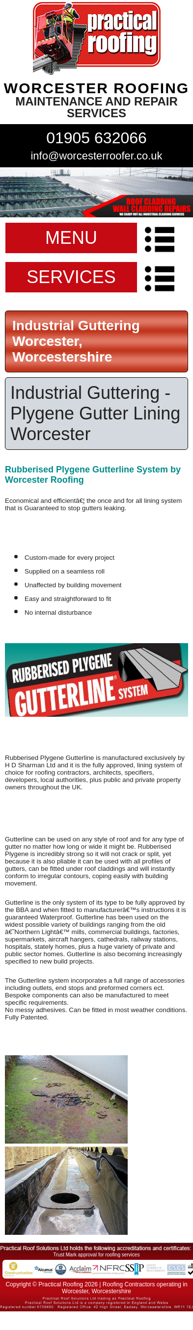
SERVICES (71, 277)
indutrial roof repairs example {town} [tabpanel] (96, 192)
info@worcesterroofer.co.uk (96, 156)
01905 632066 (96, 138)
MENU (71, 238)
